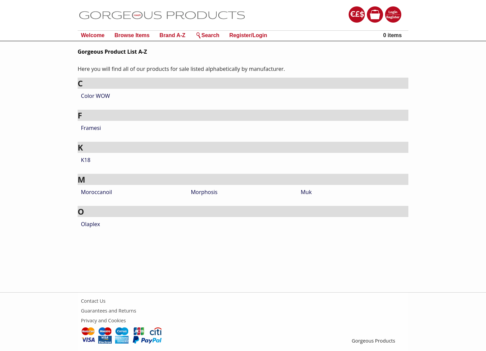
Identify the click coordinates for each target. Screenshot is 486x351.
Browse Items (132, 35)
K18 (85, 160)
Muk (306, 192)
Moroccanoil (96, 192)
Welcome (93, 35)
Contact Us (93, 301)
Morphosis (204, 192)
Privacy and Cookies (103, 320)
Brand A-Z (173, 35)
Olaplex (90, 224)
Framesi (91, 128)
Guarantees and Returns (108, 310)
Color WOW (95, 96)
